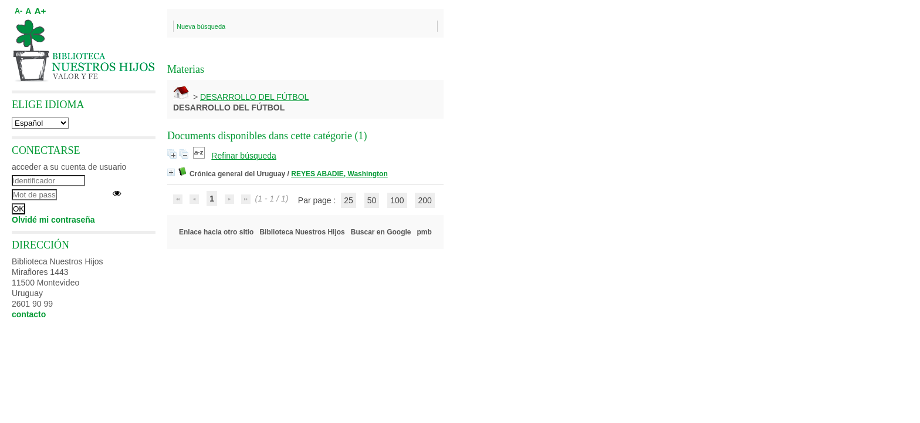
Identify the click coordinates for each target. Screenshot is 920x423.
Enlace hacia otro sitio (216, 232)
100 (397, 200)
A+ (40, 11)
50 (372, 200)
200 (424, 200)
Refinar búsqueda (243, 155)
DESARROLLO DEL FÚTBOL (254, 97)
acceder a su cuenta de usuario (69, 167)
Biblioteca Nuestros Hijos (301, 232)
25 (348, 200)
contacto (29, 314)
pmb (424, 232)
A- (18, 11)
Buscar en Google (381, 232)
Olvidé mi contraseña (53, 219)
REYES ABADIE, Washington (339, 174)
